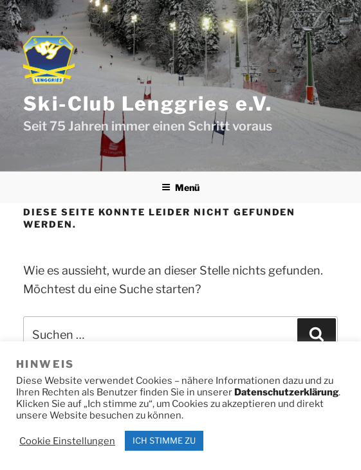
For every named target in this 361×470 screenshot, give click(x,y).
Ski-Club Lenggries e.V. (147, 103)
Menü (180, 187)
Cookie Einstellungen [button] (67, 441)
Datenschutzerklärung (286, 392)
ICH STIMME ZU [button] (164, 440)
